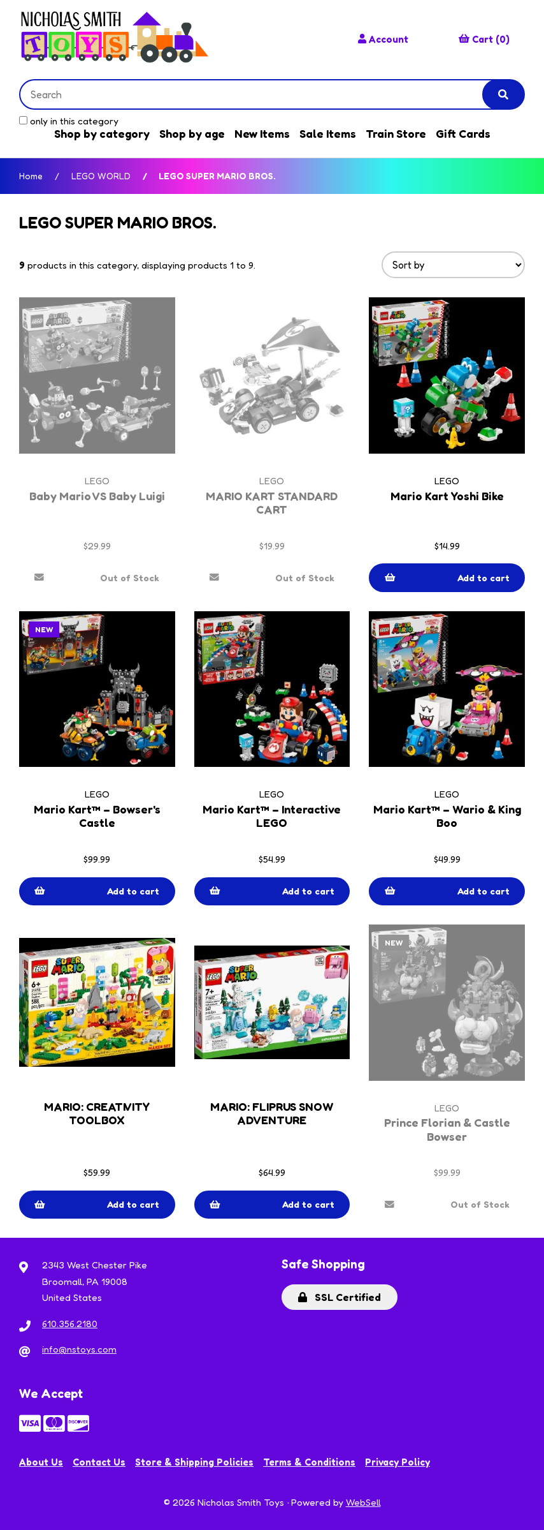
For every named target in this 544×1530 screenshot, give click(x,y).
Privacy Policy (397, 1462)
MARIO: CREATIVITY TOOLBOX (97, 1113)
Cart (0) (484, 39)
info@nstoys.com (79, 1349)
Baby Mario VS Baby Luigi (97, 496)
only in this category (68, 121)
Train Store (396, 133)
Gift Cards (463, 133)
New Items (262, 133)
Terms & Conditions (309, 1462)
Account (383, 39)
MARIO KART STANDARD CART (272, 503)
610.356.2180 (69, 1324)
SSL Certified (339, 1297)
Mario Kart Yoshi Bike (447, 496)
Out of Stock (97, 578)
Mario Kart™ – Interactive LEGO (272, 816)
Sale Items (327, 133)
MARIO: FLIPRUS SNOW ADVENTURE (272, 1113)
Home (31, 175)
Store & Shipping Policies (194, 1462)
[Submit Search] (503, 94)
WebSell (363, 1502)
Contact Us (99, 1462)
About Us (41, 1462)
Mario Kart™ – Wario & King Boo (447, 816)
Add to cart (447, 578)
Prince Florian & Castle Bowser (447, 1129)
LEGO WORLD (101, 175)
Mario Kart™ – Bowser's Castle (97, 816)
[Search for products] (260, 94)
